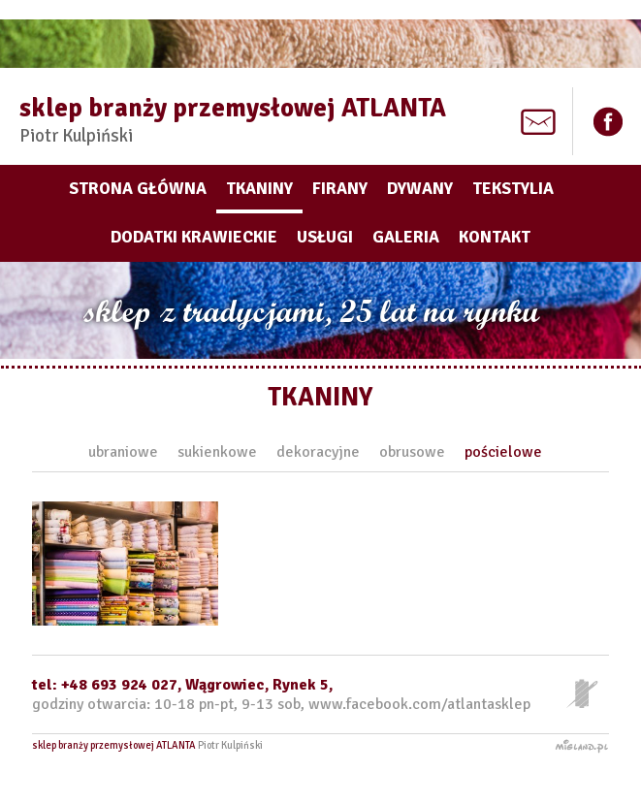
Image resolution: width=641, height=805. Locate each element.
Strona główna (138, 188)
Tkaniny (259, 188)
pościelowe (503, 452)
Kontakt (494, 237)
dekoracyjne (318, 452)
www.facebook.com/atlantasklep (419, 704)
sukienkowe (217, 452)
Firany (340, 188)
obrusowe (412, 452)
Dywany (420, 188)
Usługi (325, 237)
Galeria (405, 237)
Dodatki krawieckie (194, 237)
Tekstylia (513, 188)
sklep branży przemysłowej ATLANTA (232, 119)
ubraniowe (123, 452)
